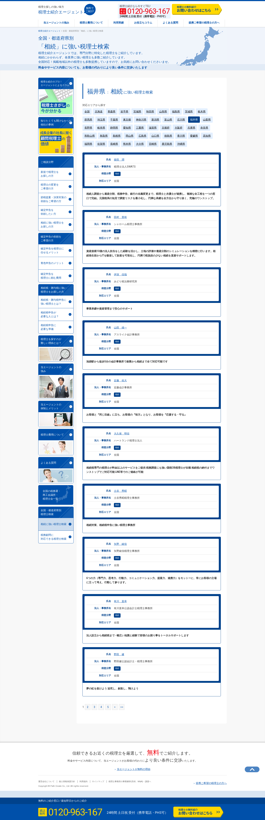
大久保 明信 (121, 433)
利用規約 (84, 781)
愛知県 (127, 127)
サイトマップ (98, 781)
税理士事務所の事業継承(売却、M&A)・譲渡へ (130, 781)
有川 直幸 (120, 601)
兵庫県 (191, 127)
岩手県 (124, 111)
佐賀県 (101, 143)
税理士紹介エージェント (61, 9)
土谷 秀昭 (120, 490)
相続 (117, 173)
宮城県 (137, 111)
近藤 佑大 (120, 380)
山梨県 (207, 119)
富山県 (168, 119)
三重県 (140, 127)
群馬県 (88, 119)
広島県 (142, 135)
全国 (87, 111)
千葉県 (114, 119)
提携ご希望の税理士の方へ (204, 22)
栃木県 (202, 111)
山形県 (163, 111)
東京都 (127, 119)
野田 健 (119, 654)
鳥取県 (104, 135)
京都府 (165, 127)
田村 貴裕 (120, 217)
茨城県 (189, 111)
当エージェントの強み (56, 22)
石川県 (181, 119)
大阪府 (178, 127)
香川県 (181, 135)
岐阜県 (101, 127)
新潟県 (155, 119)
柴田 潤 (119, 159)
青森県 (111, 111)
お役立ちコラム (143, 22)
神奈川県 (141, 119)
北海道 (99, 111)
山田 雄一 (120, 327)
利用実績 (118, 22)
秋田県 (150, 111)
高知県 (207, 135)
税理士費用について (91, 22)
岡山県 (129, 135)
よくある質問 (170, 22)
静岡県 (114, 127)
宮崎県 (153, 143)
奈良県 (204, 127)
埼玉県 (101, 119)
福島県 (176, 111)
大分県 (140, 143)
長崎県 (114, 143)
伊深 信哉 (120, 274)
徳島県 (168, 135)
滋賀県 (153, 127)
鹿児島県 (167, 143)
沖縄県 (181, 143)
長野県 (88, 127)
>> (121, 707)
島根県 (117, 135)
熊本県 (127, 143)
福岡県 (88, 143)
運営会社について (46, 781)
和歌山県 (89, 135)
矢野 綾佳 (120, 543)
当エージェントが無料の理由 (132, 769)
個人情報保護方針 (67, 781)
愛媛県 (194, 135)
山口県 (155, 135)
